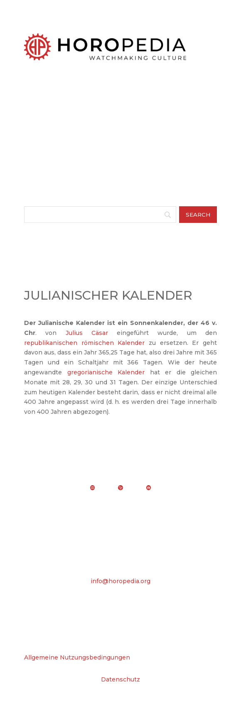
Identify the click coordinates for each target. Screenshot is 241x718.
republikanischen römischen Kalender (84, 343)
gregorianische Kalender (106, 372)
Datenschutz (120, 679)
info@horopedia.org (120, 581)
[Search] (100, 214)
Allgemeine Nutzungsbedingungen (77, 657)
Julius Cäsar (87, 333)
